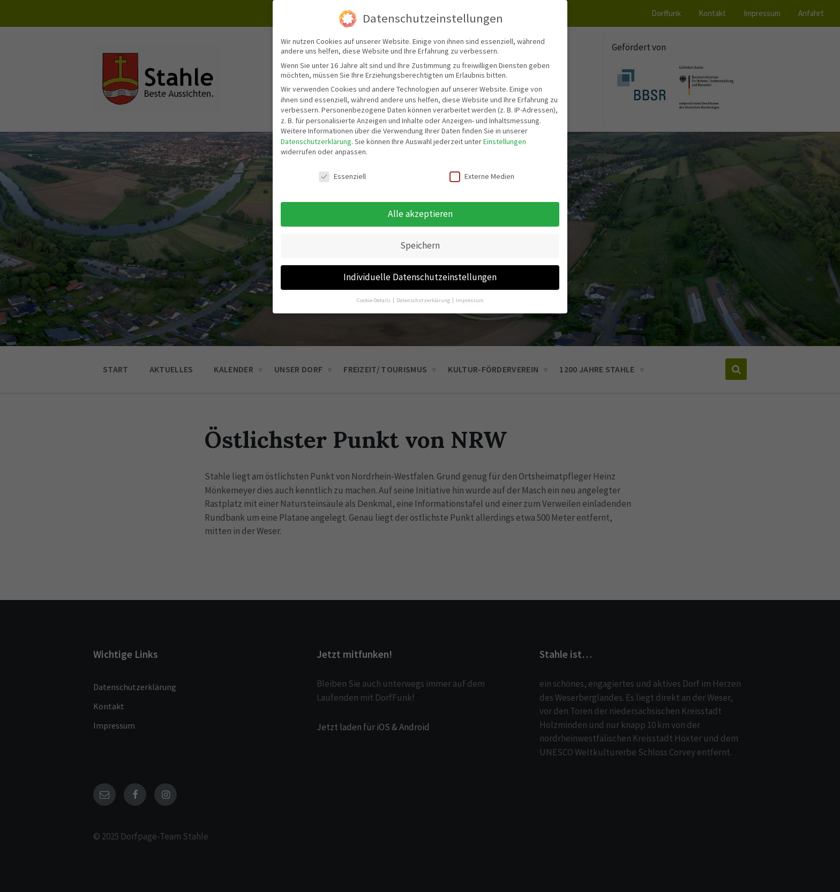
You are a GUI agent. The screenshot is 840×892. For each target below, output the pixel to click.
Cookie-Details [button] (374, 300)
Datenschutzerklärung (316, 141)
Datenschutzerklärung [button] (423, 300)
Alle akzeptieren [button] (420, 214)
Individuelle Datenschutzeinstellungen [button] (420, 277)
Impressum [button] (470, 300)
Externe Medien (481, 176)
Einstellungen (504, 141)
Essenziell (342, 176)
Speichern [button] (420, 245)
